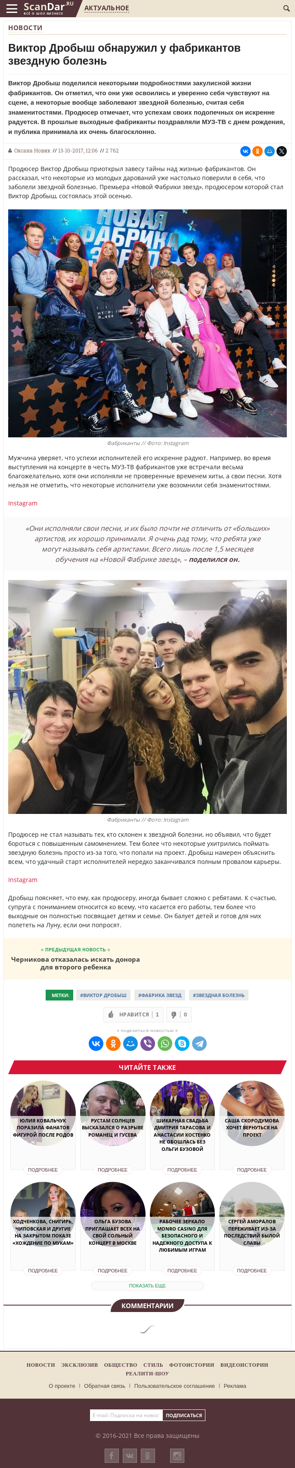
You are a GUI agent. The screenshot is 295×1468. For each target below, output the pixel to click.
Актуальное (106, 7)
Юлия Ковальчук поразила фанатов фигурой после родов (43, 1127)
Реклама (235, 1386)
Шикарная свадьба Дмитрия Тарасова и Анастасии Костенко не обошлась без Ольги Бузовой (182, 1134)
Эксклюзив (79, 1365)
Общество (120, 1365)
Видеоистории (244, 1365)
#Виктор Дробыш (103, 995)
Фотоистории (191, 1365)
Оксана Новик (32, 150)
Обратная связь (104, 1386)
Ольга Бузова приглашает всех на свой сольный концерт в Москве (112, 1232)
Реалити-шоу (147, 1374)
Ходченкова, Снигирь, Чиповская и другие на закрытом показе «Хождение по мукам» (43, 1232)
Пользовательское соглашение (174, 1386)
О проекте (62, 1386)
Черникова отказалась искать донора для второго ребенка (75, 963)
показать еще (147, 1285)
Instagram (22, 503)
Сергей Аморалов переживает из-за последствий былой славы (252, 1232)
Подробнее (43, 1169)
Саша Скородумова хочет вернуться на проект (252, 1127)
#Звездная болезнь (219, 995)
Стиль (153, 1365)
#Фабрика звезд (159, 995)
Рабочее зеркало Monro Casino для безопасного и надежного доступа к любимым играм (182, 1235)
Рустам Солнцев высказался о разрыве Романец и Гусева (112, 1127)
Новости (25, 27)
